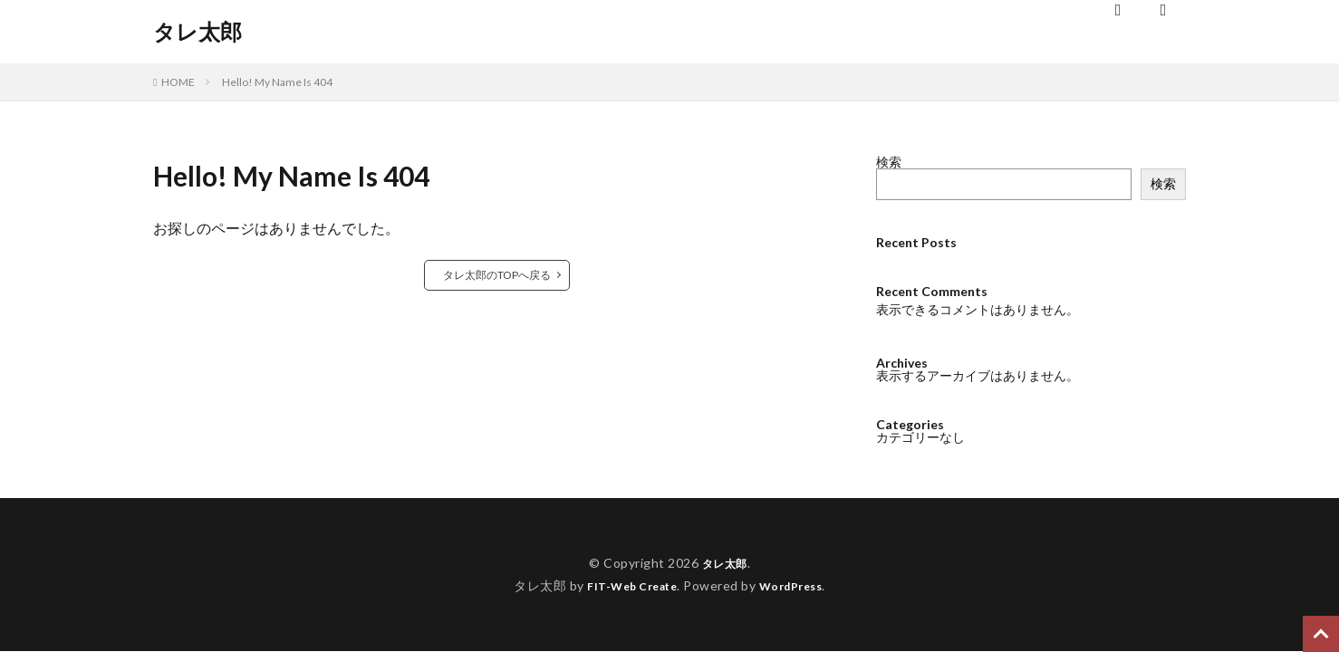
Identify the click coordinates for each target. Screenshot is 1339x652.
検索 (888, 161)
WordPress (797, 585)
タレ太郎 (197, 32)
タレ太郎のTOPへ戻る (497, 275)
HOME (178, 82)
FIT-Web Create (627, 585)
